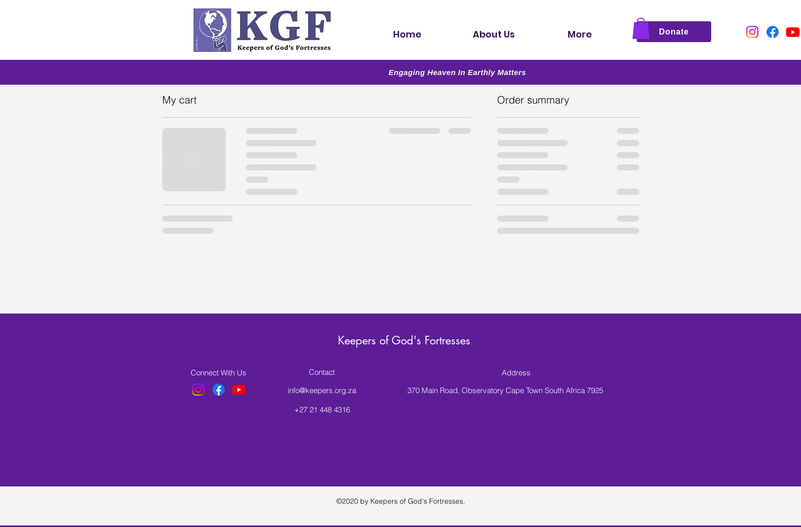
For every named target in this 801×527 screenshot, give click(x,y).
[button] (641, 28)
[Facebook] (772, 32)
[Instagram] (752, 32)
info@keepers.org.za (322, 390)
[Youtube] (793, 32)
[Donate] (674, 31)
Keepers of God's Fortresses (404, 340)
